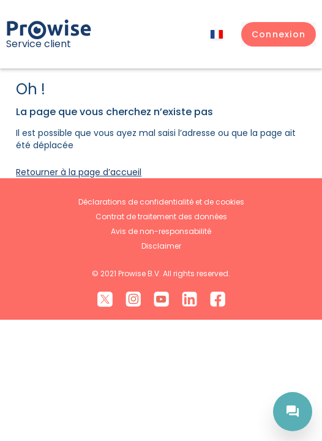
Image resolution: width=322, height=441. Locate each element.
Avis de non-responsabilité (161, 231)
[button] (278, 34)
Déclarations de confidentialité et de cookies (161, 202)
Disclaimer (161, 246)
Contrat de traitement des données (161, 216)
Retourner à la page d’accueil (78, 172)
